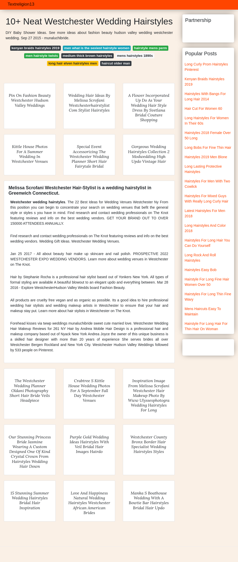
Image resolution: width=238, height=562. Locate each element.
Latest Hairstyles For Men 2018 (205, 213)
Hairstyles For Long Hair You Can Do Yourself (207, 243)
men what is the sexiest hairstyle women (96, 48)
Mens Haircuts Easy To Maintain (203, 311)
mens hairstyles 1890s (135, 56)
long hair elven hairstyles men (73, 63)
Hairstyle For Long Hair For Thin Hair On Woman (206, 326)
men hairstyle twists (42, 56)
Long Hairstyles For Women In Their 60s (207, 120)
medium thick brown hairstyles (87, 56)
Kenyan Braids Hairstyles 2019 (204, 81)
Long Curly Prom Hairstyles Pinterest (206, 67)
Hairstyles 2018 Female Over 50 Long (208, 135)
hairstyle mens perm (150, 48)
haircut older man (116, 63)
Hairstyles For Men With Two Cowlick (207, 184)
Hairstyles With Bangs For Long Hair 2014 (205, 96)
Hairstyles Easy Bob (200, 270)
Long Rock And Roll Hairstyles (200, 257)
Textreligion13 (21, 4)
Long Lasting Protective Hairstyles (203, 169)
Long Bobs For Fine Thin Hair (208, 147)
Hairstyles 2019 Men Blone (206, 157)
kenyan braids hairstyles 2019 (35, 48)
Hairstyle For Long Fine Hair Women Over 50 (207, 282)
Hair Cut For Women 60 (203, 108)
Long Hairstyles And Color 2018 (205, 228)
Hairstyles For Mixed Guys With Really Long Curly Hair (206, 198)
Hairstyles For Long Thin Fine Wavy (208, 296)
